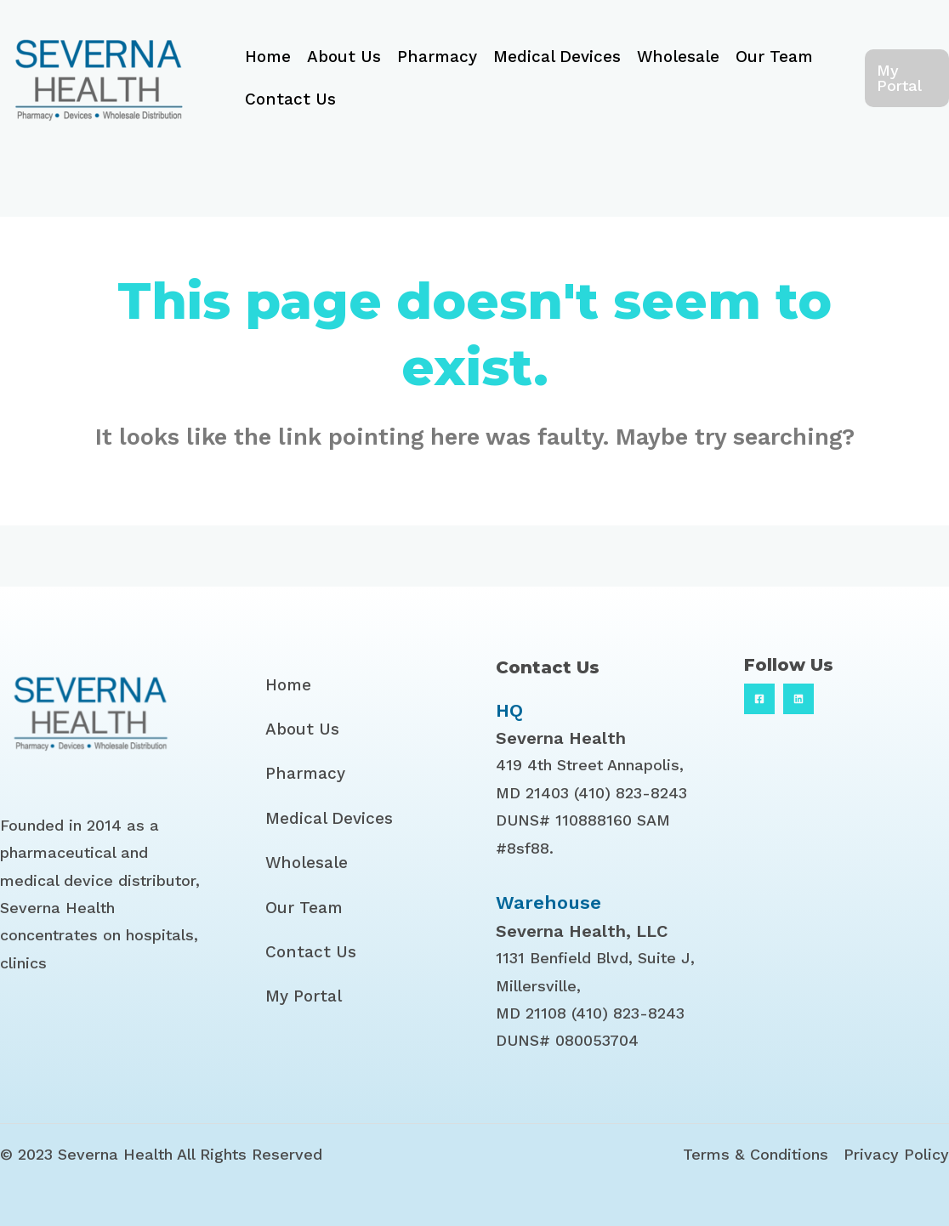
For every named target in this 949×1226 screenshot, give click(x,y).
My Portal (303, 996)
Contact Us (290, 99)
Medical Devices (557, 56)
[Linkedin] (798, 699)
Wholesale (678, 56)
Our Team (774, 56)
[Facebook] (759, 699)
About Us (344, 56)
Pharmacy (437, 56)
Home (268, 56)
